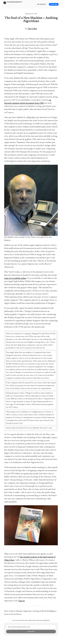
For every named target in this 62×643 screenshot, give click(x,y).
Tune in (21, 601)
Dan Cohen (32, 29)
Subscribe (53, 4)
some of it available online (15, 278)
